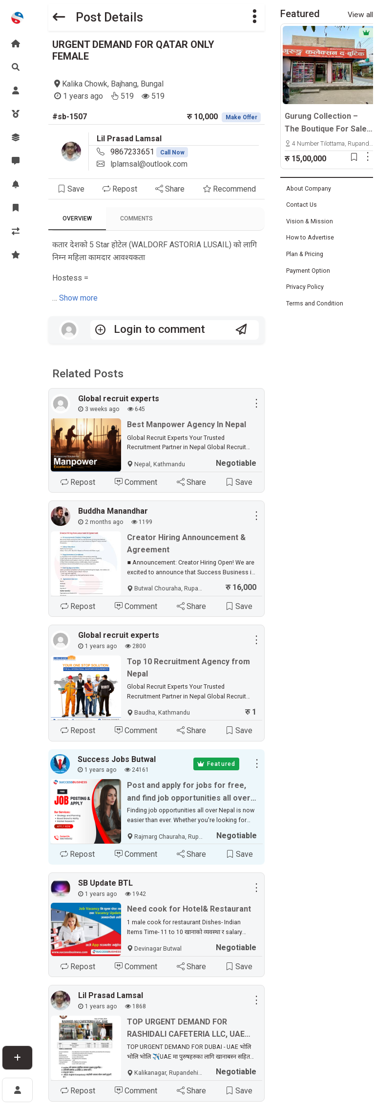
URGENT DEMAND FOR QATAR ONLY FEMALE (133, 50)
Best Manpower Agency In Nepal (186, 424)
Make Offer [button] (241, 117)
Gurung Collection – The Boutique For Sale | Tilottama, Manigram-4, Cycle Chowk (328, 123)
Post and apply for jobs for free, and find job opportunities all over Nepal (188, 793)
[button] (254, 17)
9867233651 (149, 151)
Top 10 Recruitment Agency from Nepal (188, 668)
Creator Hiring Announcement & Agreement (186, 544)
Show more (78, 298)
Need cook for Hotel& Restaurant (189, 909)
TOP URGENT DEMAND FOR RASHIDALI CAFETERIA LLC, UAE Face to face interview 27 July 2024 (186, 1029)
